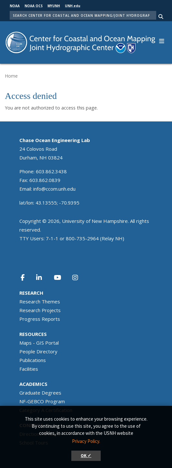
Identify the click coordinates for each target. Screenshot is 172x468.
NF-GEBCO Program (42, 401)
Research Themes (39, 301)
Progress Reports (39, 319)
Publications (32, 360)
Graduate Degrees (40, 392)
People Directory (38, 351)
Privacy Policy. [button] (86, 441)
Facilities (28, 369)
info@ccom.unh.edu (54, 189)
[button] (162, 40)
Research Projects (40, 310)
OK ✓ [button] (86, 455)
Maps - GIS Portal (39, 342)
